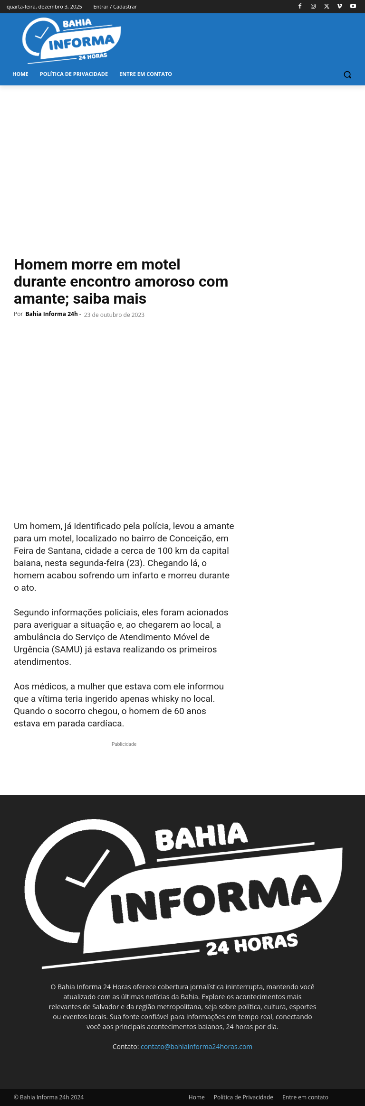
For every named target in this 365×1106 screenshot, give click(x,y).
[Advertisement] (182, 156)
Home (197, 1097)
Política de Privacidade (243, 1097)
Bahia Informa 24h (51, 314)
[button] (347, 74)
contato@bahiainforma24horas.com (196, 1046)
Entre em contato (305, 1097)
